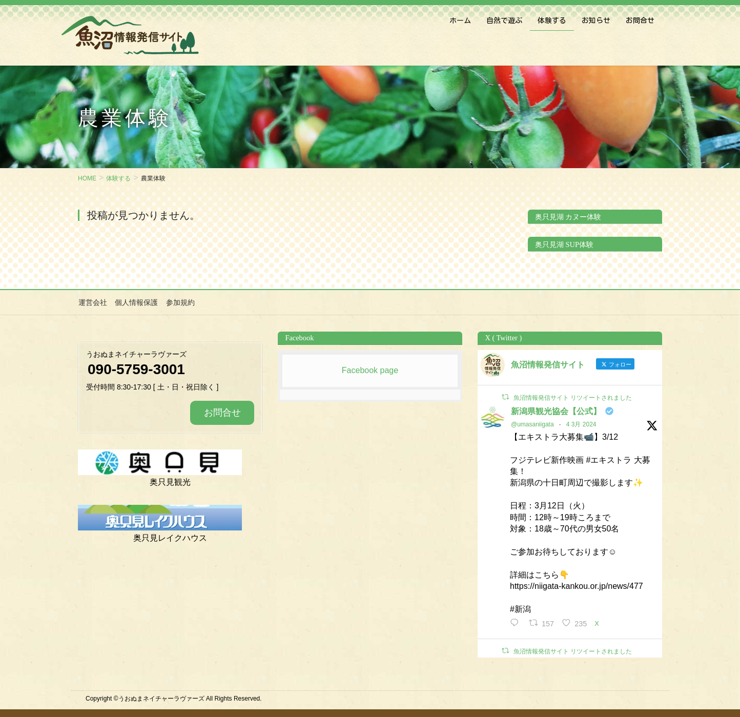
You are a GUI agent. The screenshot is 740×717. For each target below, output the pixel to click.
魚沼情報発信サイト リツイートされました (572, 397)
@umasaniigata (532, 423)
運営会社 (92, 302)
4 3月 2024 (581, 423)
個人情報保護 (135, 302)
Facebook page (370, 369)
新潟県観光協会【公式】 (556, 410)
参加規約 (179, 302)
